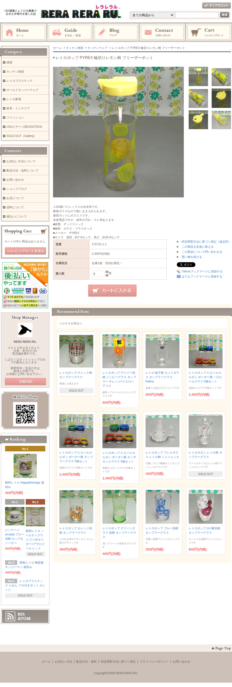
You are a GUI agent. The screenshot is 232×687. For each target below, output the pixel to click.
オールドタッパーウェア (23, 90)
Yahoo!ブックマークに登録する (202, 271)
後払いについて (17, 216)
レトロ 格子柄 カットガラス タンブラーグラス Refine (162, 377)
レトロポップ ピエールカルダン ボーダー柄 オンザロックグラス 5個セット (119, 457)
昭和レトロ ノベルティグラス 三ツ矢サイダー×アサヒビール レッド (35, 539)
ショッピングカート (209, 32)
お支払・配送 (70, 32)
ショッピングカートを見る (25, 251)
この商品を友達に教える (198, 246)
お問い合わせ (162, 32)
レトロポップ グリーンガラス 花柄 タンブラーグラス (119, 533)
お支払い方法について (21, 161)
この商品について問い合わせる (202, 252)
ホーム (23, 32)
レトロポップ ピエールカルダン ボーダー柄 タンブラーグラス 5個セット (76, 457)
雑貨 (9, 62)
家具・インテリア (18, 108)
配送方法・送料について (23, 170)
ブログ (116, 32)
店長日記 (25, 382)
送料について (15, 207)
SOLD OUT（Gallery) (20, 136)
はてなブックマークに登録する (202, 276)
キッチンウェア (97, 48)
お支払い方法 (63, 661)
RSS (21, 614)
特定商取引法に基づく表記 (118, 661)
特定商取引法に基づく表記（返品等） (206, 241)
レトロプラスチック (20, 80)
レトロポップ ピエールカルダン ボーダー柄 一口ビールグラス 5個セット (205, 377)
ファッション (15, 117)
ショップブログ (17, 189)
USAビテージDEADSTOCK (24, 126)
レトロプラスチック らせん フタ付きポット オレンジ (25, 585)
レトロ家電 (14, 99)
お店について (15, 198)
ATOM (24, 618)
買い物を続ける (192, 257)
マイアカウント (216, 5)
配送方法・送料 (86, 661)
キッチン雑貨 (74, 48)
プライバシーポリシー (154, 661)
